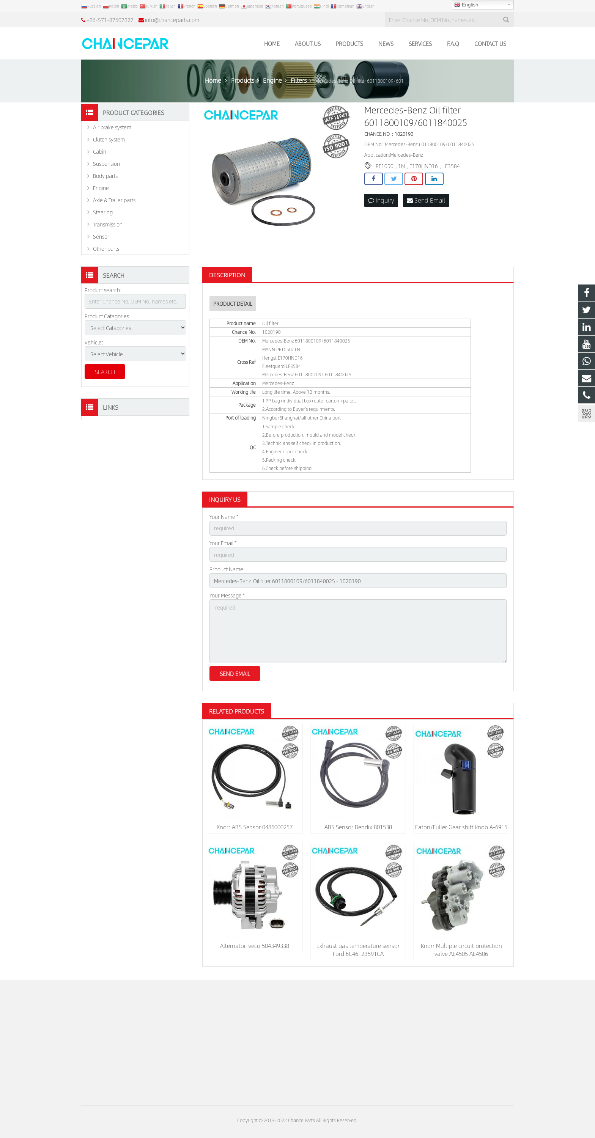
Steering (103, 212)
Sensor (101, 236)
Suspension (106, 163)
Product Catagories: (108, 316)
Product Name (226, 569)
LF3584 (451, 166)
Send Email (426, 200)
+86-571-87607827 (110, 20)
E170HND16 (423, 166)
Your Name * (223, 516)
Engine (101, 188)
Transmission (108, 224)
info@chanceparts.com (172, 20)
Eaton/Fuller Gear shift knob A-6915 (461, 826)
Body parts (105, 175)
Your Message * (227, 595)
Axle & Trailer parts (114, 200)
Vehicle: (94, 342)
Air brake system (112, 127)
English (466, 5)
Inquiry (381, 200)
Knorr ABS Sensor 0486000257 (255, 826)
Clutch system (109, 139)
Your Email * (222, 543)
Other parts (106, 248)
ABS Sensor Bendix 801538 (358, 826)
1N (401, 166)
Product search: (103, 290)
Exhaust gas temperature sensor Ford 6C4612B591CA (358, 949)
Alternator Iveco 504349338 (254, 945)
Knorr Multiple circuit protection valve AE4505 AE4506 (461, 949)
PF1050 (385, 166)
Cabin (99, 151)
